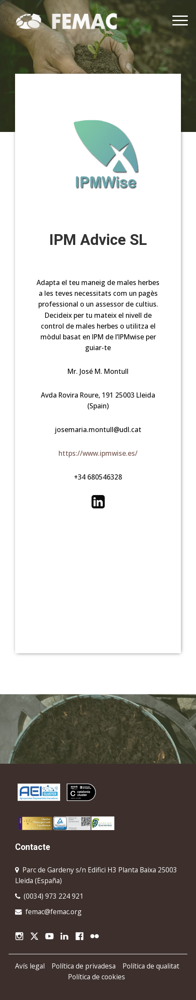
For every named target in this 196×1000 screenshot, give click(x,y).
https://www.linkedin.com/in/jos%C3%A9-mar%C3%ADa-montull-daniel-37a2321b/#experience (98, 502)
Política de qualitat (150, 966)
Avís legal (30, 966)
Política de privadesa (84, 966)
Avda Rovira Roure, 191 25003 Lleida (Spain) (98, 400)
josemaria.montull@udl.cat (98, 429)
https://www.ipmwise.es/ (98, 453)
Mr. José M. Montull (98, 371)
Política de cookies (96, 976)
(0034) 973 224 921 (53, 896)
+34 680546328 (98, 477)
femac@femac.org (53, 911)
